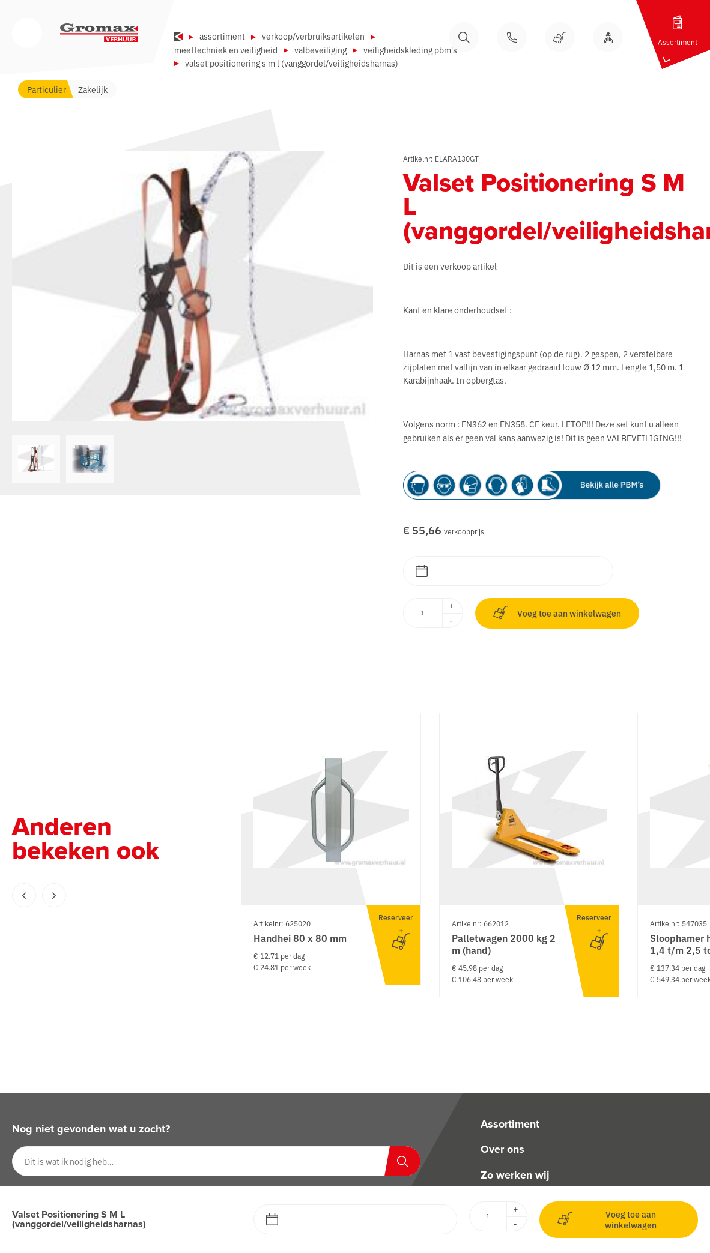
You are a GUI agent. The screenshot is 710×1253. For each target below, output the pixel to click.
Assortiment (222, 36)
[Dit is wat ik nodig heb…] (216, 1161)
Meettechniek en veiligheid (226, 50)
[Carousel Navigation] (102, 895)
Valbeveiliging (320, 50)
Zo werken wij (515, 1175)
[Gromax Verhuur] (99, 33)
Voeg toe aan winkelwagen (557, 612)
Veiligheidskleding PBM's (410, 50)
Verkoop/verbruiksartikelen (313, 36)
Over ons (502, 1150)
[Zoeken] (402, 1161)
